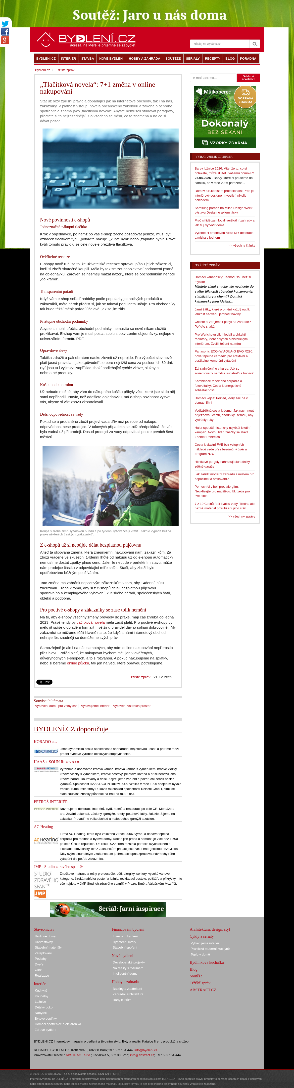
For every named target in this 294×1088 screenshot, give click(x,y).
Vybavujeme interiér (95, 706)
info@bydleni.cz (146, 1050)
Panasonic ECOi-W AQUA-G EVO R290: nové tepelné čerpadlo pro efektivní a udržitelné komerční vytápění (224, 355)
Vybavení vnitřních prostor (132, 706)
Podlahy (41, 958)
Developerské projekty (129, 962)
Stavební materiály (48, 947)
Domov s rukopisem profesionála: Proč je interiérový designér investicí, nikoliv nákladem (224, 195)
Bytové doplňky (46, 1018)
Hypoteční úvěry (124, 942)
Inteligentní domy (125, 973)
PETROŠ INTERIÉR (51, 802)
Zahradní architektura (128, 994)
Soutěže (196, 976)
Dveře (39, 964)
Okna (39, 970)
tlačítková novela (91, 622)
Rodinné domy (45, 936)
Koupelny (41, 996)
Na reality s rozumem (128, 968)
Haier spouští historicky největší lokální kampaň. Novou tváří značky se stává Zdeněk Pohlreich (222, 432)
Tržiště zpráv (139, 677)
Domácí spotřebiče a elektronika (58, 1024)
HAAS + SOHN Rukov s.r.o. (57, 762)
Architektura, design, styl (210, 929)
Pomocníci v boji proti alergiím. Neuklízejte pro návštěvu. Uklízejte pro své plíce (222, 491)
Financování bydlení (128, 929)
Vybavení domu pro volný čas (56, 706)
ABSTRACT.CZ (203, 990)
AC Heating (43, 827)
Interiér (40, 984)
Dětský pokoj (44, 1007)
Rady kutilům (122, 1000)
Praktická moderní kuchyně (210, 949)
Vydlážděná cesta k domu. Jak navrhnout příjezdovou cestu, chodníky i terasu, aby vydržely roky (224, 415)
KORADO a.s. (45, 742)
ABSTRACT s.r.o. (78, 1055)
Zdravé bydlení (45, 1030)
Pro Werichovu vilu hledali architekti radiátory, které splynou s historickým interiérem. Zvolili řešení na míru (221, 339)
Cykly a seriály (202, 936)
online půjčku (78, 663)
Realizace (42, 975)
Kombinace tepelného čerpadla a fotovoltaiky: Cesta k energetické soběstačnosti (218, 385)
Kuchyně (41, 990)
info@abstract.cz (142, 1055)
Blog (193, 969)
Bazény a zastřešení (127, 989)
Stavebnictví (44, 929)
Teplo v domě (200, 954)
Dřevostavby (44, 942)
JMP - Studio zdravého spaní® (58, 867)
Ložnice (40, 1001)
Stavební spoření (125, 947)
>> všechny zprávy (241, 516)
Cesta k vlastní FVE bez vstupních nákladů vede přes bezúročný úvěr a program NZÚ (221, 449)
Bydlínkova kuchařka (207, 962)
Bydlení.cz (42, 70)
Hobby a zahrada (125, 982)
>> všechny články (242, 245)
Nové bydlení (122, 956)
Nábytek (41, 1013)
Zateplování (43, 953)
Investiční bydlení (125, 936)
